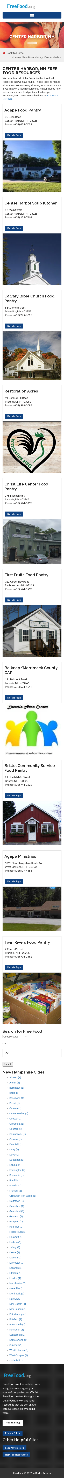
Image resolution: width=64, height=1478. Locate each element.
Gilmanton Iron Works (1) (22, 1195)
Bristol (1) (14, 1103)
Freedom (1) (16, 1185)
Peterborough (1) (18, 1314)
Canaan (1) (15, 1108)
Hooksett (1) (15, 1237)
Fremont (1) (15, 1190)
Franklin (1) (15, 1180)
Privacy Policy (12, 1433)
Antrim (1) (14, 1082)
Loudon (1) (15, 1278)
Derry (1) (14, 1149)
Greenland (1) (16, 1211)
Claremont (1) (16, 1123)
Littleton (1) (15, 1273)
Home (15, 57)
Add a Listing (13, 1422)
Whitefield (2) (16, 1360)
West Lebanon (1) (18, 1350)
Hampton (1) (16, 1221)
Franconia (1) (16, 1175)
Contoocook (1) (17, 1134)
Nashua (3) (15, 1298)
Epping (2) (14, 1165)
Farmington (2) (17, 1170)
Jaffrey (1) (14, 1247)
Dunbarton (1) (16, 1159)
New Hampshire (31, 57)
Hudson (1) (15, 1242)
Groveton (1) (16, 1216)
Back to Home (13, 52)
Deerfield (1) (16, 1144)
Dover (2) (14, 1154)
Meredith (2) (15, 1288)
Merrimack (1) (16, 1293)
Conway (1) (15, 1139)
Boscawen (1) (16, 1098)
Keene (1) (14, 1252)
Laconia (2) (15, 1257)
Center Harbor (52, 57)
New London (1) (17, 1309)
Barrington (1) (16, 1087)
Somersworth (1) (18, 1340)
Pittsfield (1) (15, 1319)
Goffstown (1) (16, 1201)
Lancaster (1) (16, 1262)
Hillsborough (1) (17, 1231)
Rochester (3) (16, 1329)
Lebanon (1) (15, 1267)
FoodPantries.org (14, 1447)
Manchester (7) (17, 1283)
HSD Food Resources (16, 1454)
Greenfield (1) (16, 1206)
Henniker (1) (16, 1226)
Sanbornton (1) (17, 1334)
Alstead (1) (15, 1077)
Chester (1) (15, 1118)
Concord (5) (15, 1129)
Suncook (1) (15, 1345)
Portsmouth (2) (17, 1324)
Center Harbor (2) (18, 1113)
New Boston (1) (17, 1304)
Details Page (14, 135)
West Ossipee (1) (18, 1355)
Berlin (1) (14, 1093)
